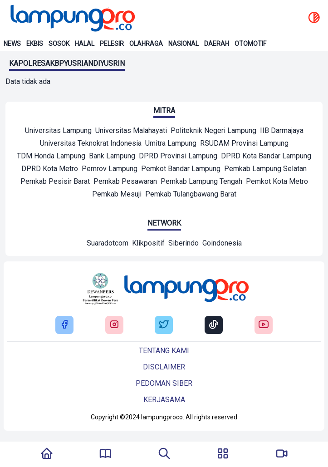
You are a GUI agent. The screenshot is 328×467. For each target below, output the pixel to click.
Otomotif (250, 43)
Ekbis (34, 43)
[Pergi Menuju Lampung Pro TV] (281, 454)
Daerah (216, 43)
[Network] (107, 244)
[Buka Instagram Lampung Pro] (114, 325)
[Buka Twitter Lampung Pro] (163, 325)
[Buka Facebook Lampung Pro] (64, 325)
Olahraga (146, 43)
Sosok (59, 43)
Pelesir (112, 43)
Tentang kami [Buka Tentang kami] (164, 350)
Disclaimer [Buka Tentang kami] (164, 367)
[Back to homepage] (71, 18)
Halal (84, 43)
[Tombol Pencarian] (164, 454)
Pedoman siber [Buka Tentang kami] (164, 383)
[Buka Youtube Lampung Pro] (263, 325)
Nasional (183, 43)
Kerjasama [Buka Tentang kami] (164, 399)
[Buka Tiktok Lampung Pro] (213, 325)
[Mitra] (58, 131)
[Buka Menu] (223, 454)
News (12, 43)
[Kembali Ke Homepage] (46, 454)
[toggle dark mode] (314, 18)
